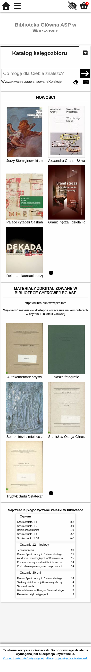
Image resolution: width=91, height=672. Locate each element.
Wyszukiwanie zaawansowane (24, 81)
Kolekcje (55, 81)
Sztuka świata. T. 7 (27, 526)
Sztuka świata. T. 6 (27, 534)
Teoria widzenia (25, 550)
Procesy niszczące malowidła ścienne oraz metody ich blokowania (53, 562)
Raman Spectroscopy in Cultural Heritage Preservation (47, 554)
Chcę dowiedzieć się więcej (23, 658)
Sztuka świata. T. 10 (28, 538)
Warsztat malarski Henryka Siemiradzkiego (40, 590)
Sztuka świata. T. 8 (27, 522)
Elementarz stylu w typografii (32, 594)
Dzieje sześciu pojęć (28, 530)
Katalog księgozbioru (39, 53)
